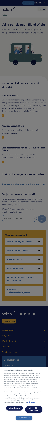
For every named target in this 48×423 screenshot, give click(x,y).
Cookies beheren (24, 418)
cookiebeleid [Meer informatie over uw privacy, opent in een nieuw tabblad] (31, 402)
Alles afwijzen (14, 408)
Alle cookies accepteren (33, 409)
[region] (24, 395)
